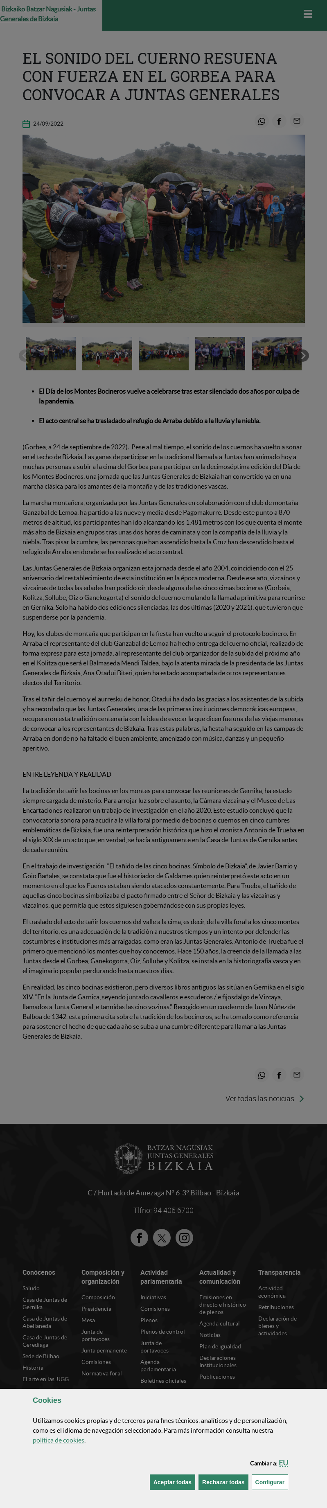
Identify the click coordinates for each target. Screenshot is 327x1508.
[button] (283, 1462)
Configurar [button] (272, 1481)
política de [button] (58, 1440)
